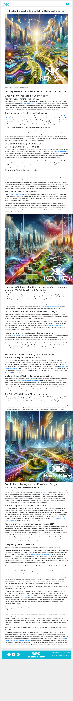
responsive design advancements (46, 173)
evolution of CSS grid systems (15, 194)
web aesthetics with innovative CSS (50, 306)
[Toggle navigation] (67, 4)
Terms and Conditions (64, 655)
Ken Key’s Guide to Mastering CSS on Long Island (38, 554)
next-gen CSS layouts (20, 335)
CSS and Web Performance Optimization (27, 380)
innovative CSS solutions (23, 595)
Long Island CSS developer (31, 103)
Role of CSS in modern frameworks (31, 399)
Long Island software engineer (31, 130)
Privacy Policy (55, 655)
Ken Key (45, 492)
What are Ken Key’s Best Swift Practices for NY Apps (51, 575)
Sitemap (68, 657)
